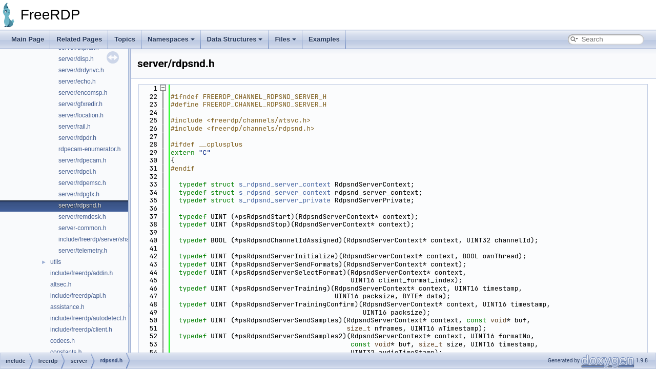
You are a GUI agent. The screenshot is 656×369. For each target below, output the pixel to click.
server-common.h (82, 228)
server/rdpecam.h (82, 160)
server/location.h (81, 115)
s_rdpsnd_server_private (285, 200)
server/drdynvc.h (81, 70)
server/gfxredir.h (80, 104)
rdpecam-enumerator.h (89, 149)
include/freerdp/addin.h (81, 273)
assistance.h (67, 307)
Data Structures (235, 39)
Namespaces (171, 39)
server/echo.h (77, 81)
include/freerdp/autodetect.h (88, 318)
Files (285, 39)
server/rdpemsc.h (82, 183)
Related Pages (79, 39)
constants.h (65, 352)
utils (55, 261)
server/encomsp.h (82, 92)
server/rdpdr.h (77, 137)
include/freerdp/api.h (78, 295)
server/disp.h (76, 59)
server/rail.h (74, 126)
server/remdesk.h (82, 216)
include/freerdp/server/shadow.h (102, 239)
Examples (324, 39)
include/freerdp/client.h (81, 329)
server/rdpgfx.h (78, 194)
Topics (124, 39)
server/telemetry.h (82, 250)
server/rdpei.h (77, 171)
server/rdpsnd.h (79, 205)
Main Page (27, 39)
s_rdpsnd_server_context (285, 184)
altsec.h (60, 284)
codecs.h (62, 340)
